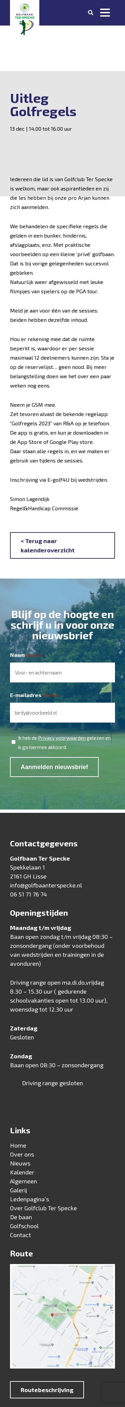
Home (18, 1145)
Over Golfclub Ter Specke (43, 1208)
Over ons (22, 1154)
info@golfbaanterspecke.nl (46, 885)
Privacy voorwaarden (62, 738)
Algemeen (23, 1181)
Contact (20, 1234)
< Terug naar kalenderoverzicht (48, 545)
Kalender (22, 1172)
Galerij (18, 1190)
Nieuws (20, 1163)
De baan (21, 1217)
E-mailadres (35, 695)
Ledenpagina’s (29, 1199)
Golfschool (24, 1226)
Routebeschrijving (47, 1389)
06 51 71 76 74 (28, 894)
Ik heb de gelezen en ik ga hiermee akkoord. (64, 741)
